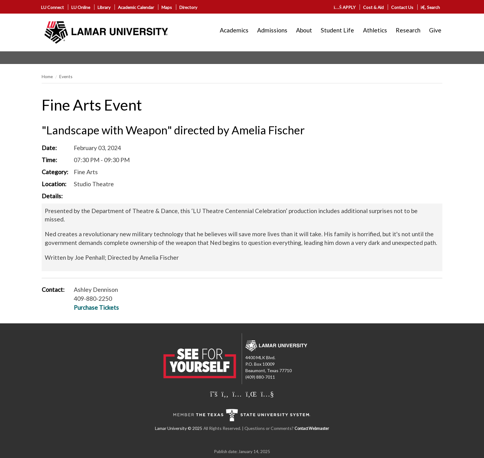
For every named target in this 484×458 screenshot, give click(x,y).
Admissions (272, 30)
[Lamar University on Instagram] (237, 393)
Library (104, 7)
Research (408, 30)
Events (66, 76)
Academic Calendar (136, 7)
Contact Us (402, 7)
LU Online (80, 7)
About (304, 30)
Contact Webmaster (311, 428)
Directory (188, 7)
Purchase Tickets (96, 307)
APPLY (345, 7)
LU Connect (52, 7)
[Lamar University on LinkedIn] (252, 393)
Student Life (337, 30)
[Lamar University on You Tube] (267, 393)
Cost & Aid (373, 7)
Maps (166, 7)
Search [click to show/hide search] (430, 7)
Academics (234, 30)
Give (435, 30)
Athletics (375, 30)
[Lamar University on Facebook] (225, 393)
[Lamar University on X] (214, 393)
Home (47, 76)
